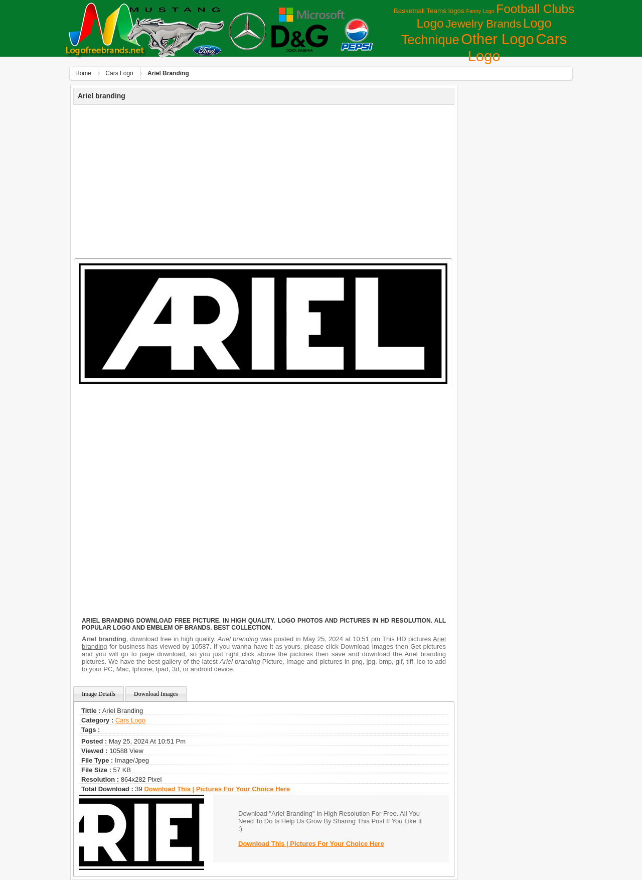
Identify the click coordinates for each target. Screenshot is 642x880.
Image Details (98, 693)
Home (83, 73)
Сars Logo (119, 73)
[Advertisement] (263, 180)
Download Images (156, 693)
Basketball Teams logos (429, 11)
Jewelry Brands (483, 24)
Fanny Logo (480, 11)
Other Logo (497, 39)
